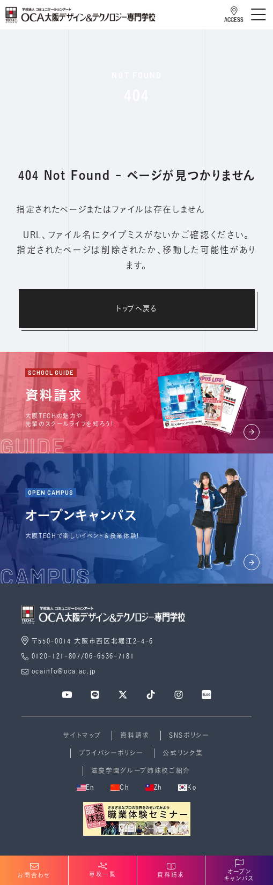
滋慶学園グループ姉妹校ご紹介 (140, 771)
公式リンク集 (183, 753)
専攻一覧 (102, 870)
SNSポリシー (189, 735)
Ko (187, 787)
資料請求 (135, 735)
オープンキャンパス (239, 870)
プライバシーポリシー (111, 753)
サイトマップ (82, 735)
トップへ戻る (136, 308)
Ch (119, 787)
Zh (153, 787)
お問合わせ (34, 870)
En (85, 787)
